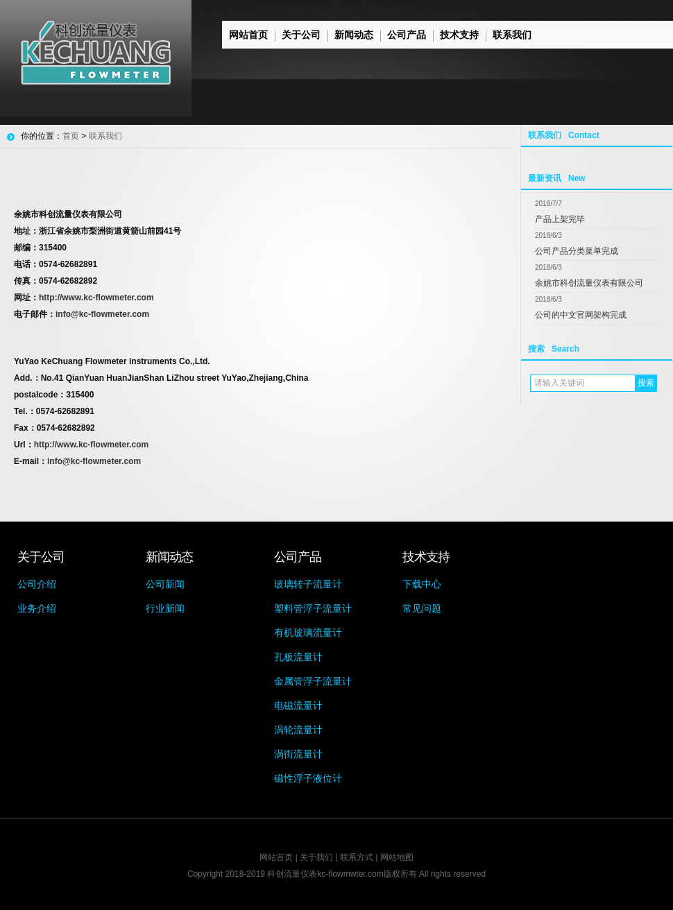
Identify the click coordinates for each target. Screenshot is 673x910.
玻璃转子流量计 (308, 584)
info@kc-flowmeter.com (102, 314)
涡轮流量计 (298, 729)
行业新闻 (165, 608)
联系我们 (512, 34)
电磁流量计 (298, 705)
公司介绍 (36, 584)
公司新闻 (165, 584)
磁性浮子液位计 (308, 778)
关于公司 (301, 34)
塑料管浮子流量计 (313, 608)
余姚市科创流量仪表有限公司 (589, 283)
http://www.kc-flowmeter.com (96, 297)
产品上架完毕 (560, 219)
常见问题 (421, 608)
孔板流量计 (298, 656)
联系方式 (356, 857)
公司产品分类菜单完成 (576, 251)
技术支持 (459, 34)
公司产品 (406, 34)
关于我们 (316, 857)
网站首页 (248, 34)
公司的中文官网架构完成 (581, 315)
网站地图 (397, 857)
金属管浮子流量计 (313, 681)
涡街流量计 (298, 753)
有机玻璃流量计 (308, 632)
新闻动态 (353, 34)
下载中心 (421, 584)
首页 (70, 136)
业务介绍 (36, 608)
